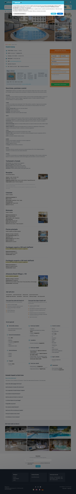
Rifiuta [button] (53, 13)
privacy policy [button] (51, 5)
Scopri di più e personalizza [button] (20, 13)
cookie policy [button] (29, 7)
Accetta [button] (60, 13)
